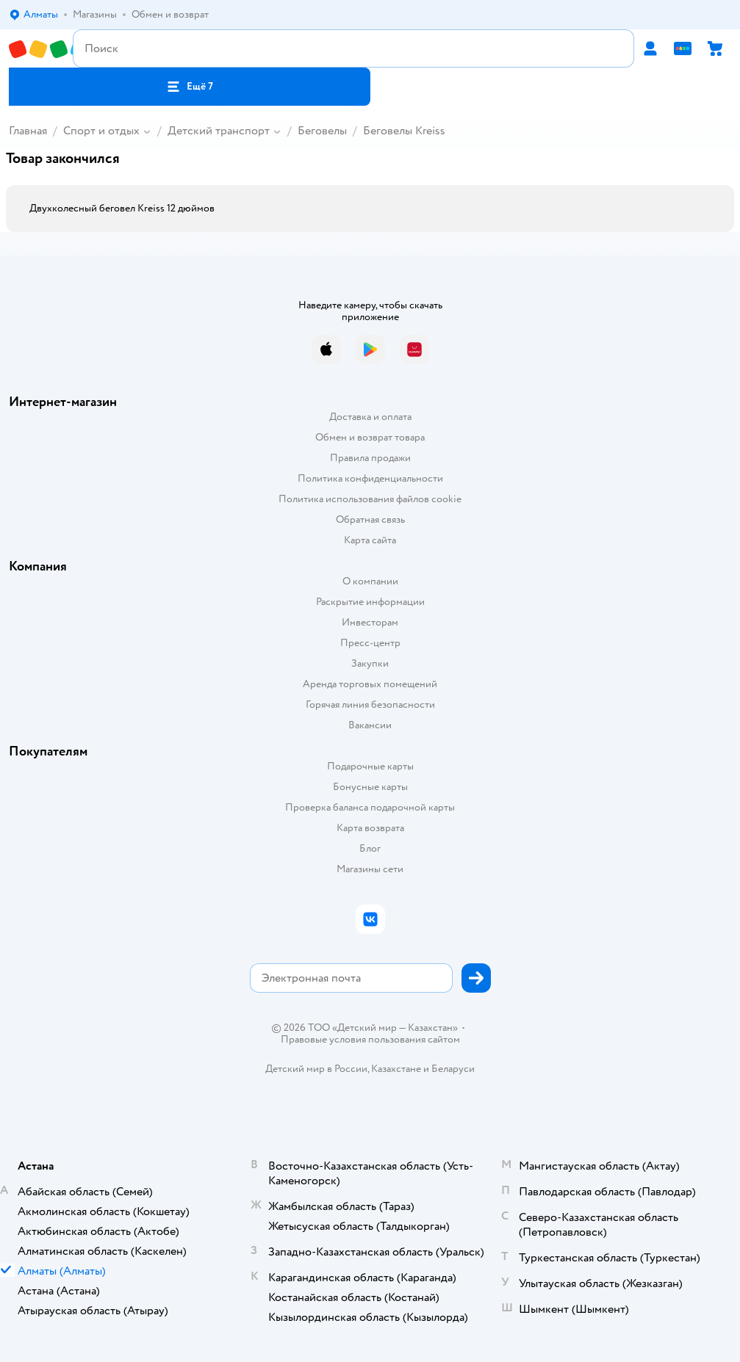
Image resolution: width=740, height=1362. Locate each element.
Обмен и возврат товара (370, 437)
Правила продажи (370, 458)
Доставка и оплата (370, 416)
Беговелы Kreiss (404, 130)
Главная (28, 130)
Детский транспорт (219, 130)
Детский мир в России (316, 1068)
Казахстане (396, 1068)
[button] (189, 87)
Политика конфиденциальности (370, 478)
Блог (370, 848)
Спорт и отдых (101, 130)
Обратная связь (370, 519)
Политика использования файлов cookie (370, 499)
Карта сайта (370, 540)
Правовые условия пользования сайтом (370, 1040)
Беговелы (322, 130)
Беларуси (453, 1068)
